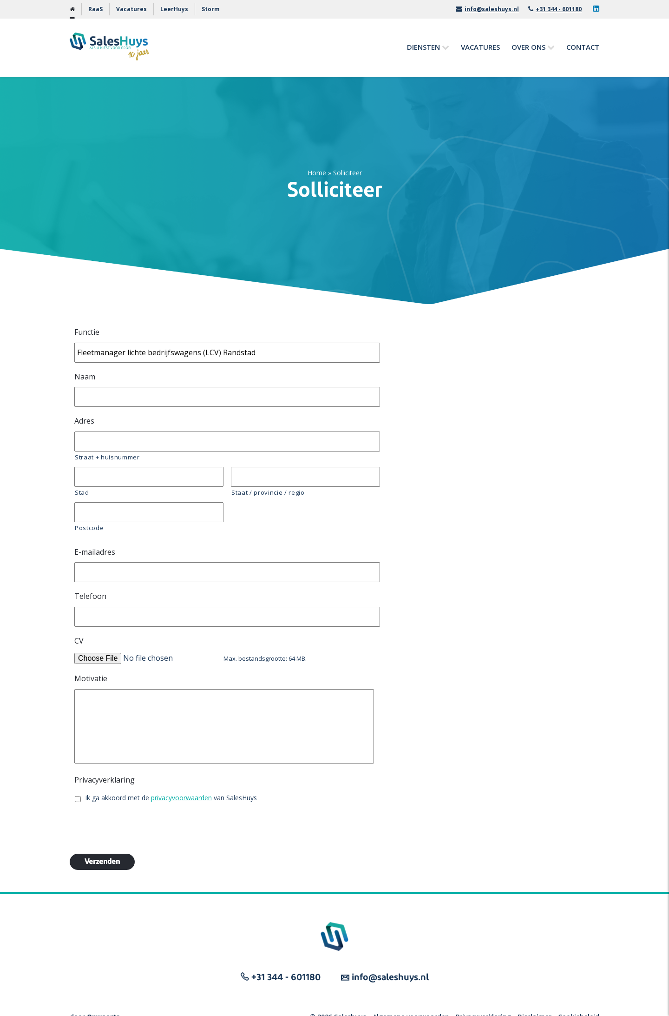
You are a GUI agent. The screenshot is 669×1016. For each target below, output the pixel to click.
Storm (211, 9)
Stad (82, 492)
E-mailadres (94, 552)
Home (317, 172)
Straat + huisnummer (107, 457)
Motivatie (90, 679)
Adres (84, 421)
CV (79, 641)
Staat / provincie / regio (268, 492)
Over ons (528, 47)
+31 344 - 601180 (555, 9)
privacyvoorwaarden (181, 797)
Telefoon (90, 596)
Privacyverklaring (104, 780)
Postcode (89, 528)
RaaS (95, 9)
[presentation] (145, 828)
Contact (582, 47)
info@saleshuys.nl (487, 9)
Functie (86, 332)
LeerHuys (174, 9)
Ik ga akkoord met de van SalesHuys (171, 797)
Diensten (423, 47)
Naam (84, 377)
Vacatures (131, 9)
